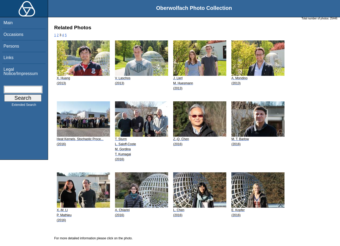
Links (8, 57)
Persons (11, 46)
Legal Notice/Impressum (20, 71)
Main (8, 22)
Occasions (13, 34)
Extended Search (24, 105)
